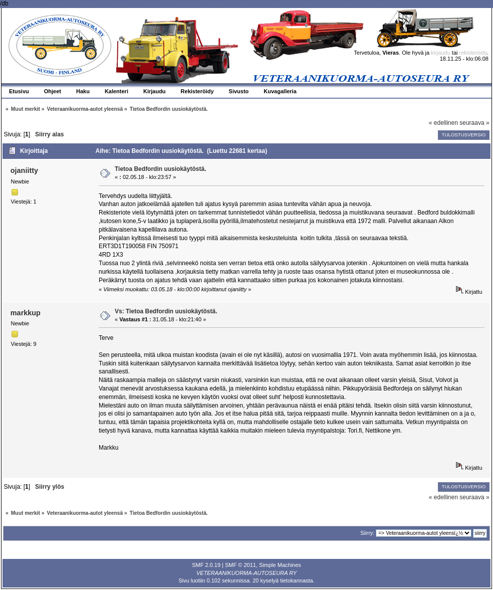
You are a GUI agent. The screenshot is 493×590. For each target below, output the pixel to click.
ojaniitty (24, 170)
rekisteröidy (473, 53)
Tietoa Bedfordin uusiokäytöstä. (160, 168)
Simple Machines (280, 565)
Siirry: (367, 533)
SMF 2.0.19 (206, 565)
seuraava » (474, 122)
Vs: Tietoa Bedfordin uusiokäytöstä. (166, 311)
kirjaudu (440, 53)
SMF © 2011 (240, 565)
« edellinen (443, 122)
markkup (26, 313)
